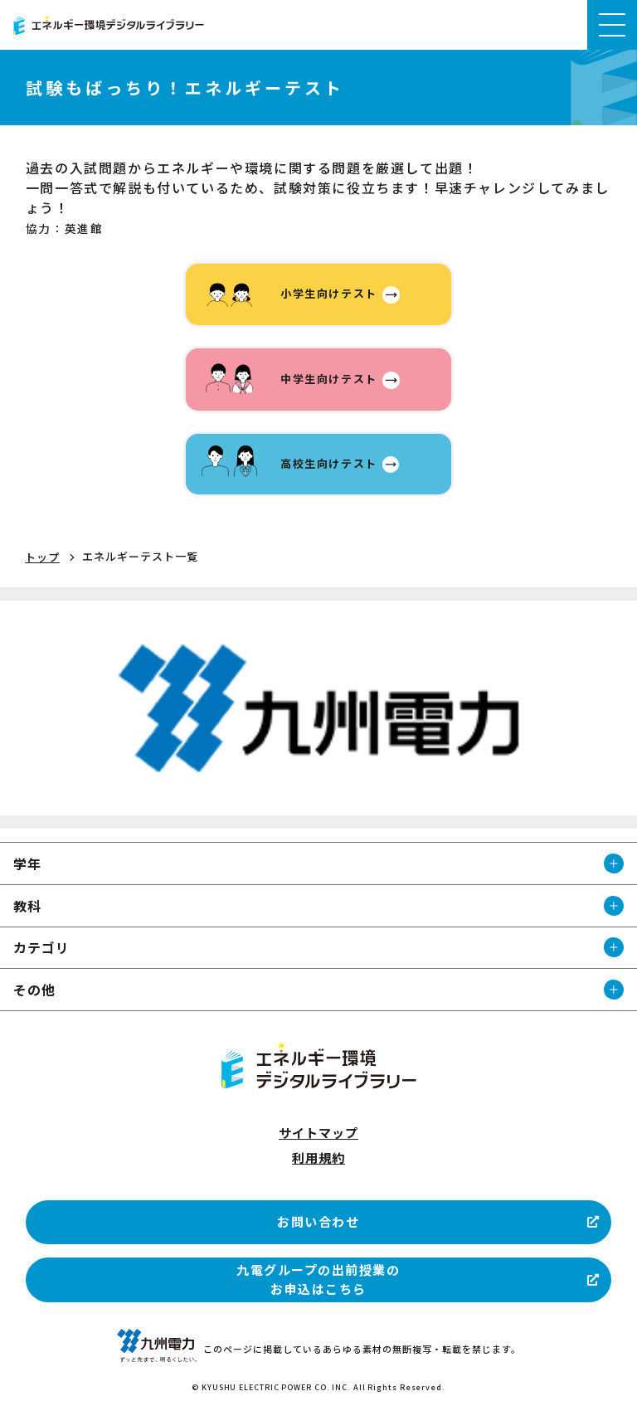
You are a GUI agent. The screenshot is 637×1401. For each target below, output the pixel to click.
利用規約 (318, 1157)
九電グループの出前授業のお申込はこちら (318, 1279)
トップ (42, 557)
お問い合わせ (318, 1221)
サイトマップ (318, 1132)
